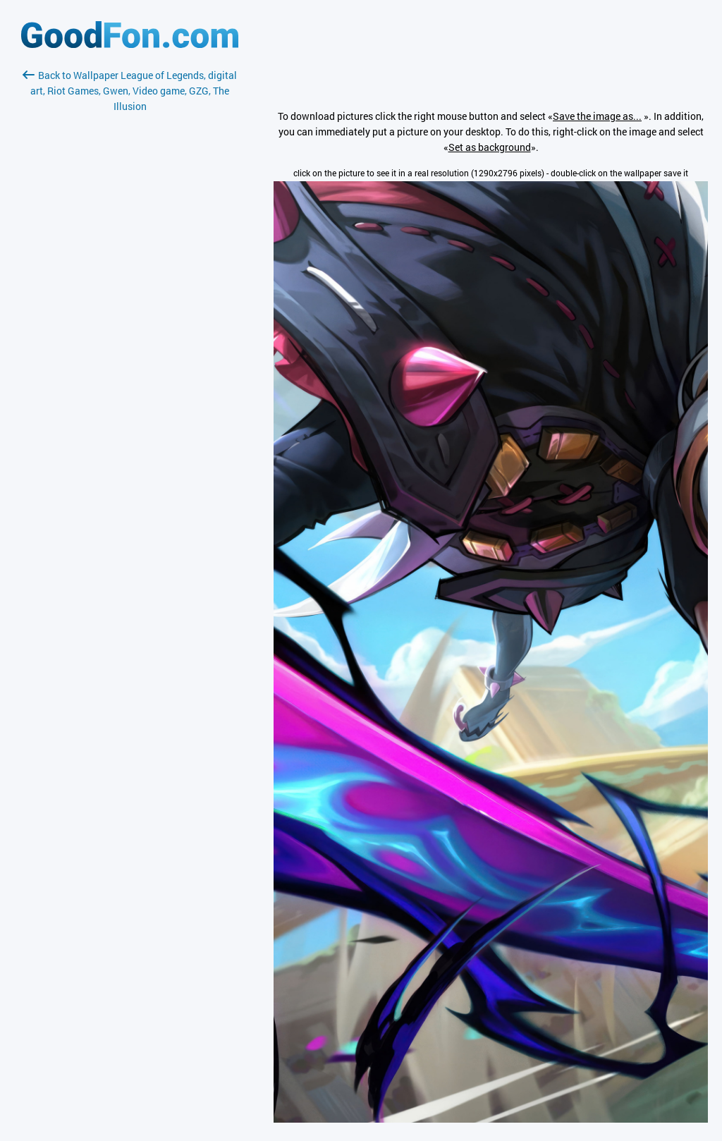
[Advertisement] (129, 281)
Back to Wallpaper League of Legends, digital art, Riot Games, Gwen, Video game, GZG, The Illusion (130, 90)
